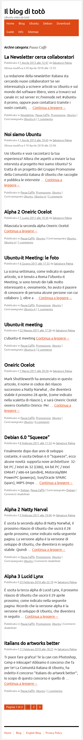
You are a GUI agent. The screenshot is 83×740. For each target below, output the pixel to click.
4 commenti (42, 422)
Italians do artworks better (32, 643)
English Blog (33, 733)
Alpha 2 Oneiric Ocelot (28, 212)
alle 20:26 (34, 371)
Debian (47, 23)
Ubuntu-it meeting (23, 325)
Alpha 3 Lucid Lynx (23, 576)
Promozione (58, 115)
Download (63, 23)
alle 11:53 (36, 443)
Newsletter (27, 115)
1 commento (45, 119)
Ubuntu (34, 23)
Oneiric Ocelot (19, 365)
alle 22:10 (36, 582)
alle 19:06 (36, 515)
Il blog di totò (24, 12)
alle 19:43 (34, 140)
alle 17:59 (36, 330)
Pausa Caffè (42, 115)
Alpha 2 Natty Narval (26, 510)
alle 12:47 (34, 63)
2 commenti (55, 196)
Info (20, 32)
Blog (22, 23)
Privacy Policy (54, 733)
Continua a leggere (49, 108)
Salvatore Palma (62, 63)
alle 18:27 (36, 649)
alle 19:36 (34, 218)
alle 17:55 (35, 263)
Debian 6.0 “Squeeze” (27, 437)
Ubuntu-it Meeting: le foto (31, 258)
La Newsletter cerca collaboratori (39, 57)
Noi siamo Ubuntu (22, 134)
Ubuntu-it (30, 119)
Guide (10, 32)
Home (10, 23)
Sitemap (33, 32)
